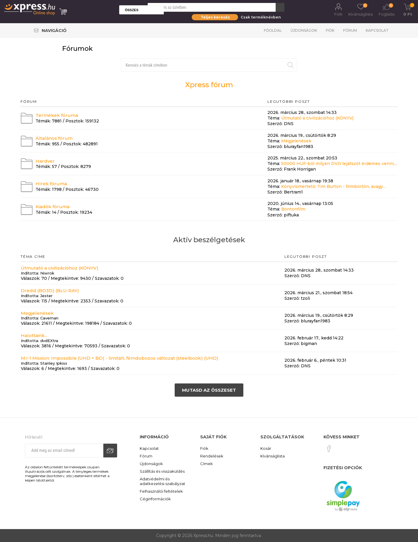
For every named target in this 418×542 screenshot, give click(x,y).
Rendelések (211, 456)
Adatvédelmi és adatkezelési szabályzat (162, 481)
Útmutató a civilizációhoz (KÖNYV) (317, 118)
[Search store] (212, 7)
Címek (206, 463)
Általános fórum (54, 138)
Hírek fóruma (51, 183)
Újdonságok (304, 30)
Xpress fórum (209, 84)
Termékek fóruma (57, 115)
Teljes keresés (215, 17)
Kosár (265, 448)
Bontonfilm (293, 209)
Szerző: (275, 124)
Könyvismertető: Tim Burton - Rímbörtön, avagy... (333, 186)
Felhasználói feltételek (161, 491)
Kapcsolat (377, 30)
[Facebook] (329, 448)
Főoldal (273, 30)
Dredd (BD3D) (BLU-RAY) (50, 290)
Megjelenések (296, 141)
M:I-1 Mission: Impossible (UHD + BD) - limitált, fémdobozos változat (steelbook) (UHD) (119, 358)
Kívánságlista (272, 456)
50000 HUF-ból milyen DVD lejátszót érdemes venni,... (339, 163)
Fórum (350, 30)
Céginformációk (155, 498)
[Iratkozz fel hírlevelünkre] (64, 450)
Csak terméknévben (261, 17)
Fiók (338, 14)
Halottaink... (34, 335)
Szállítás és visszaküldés (162, 471)
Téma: (273, 118)
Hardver (45, 161)
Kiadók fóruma (53, 206)
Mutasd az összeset (209, 390)
